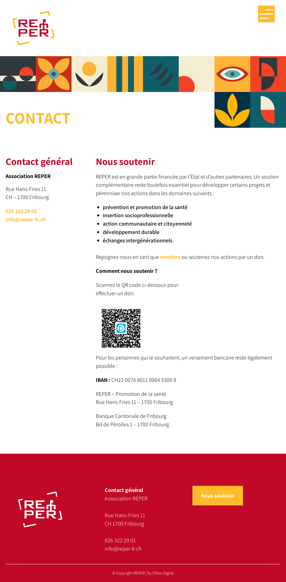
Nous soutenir (218, 495)
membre (170, 257)
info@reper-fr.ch (26, 219)
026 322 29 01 (21, 211)
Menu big (266, 14)
